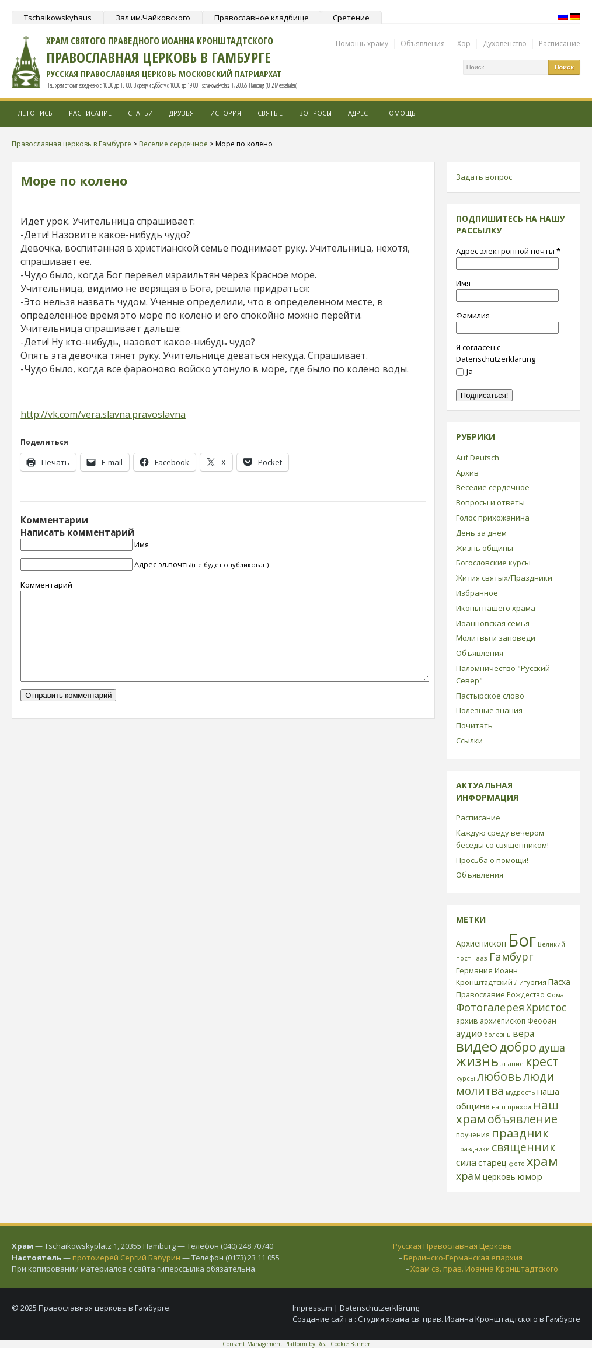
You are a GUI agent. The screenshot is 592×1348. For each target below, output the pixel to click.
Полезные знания (489, 710)
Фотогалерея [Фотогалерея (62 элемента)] (490, 1007)
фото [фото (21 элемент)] (517, 1163)
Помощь (400, 113)
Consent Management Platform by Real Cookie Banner (296, 1344)
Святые (270, 113)
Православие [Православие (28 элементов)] (480, 994)
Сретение (351, 17)
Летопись (35, 113)
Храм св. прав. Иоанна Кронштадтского (484, 1268)
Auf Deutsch (477, 457)
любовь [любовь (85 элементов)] (499, 1076)
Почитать (474, 725)
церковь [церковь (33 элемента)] (499, 1176)
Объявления (423, 43)
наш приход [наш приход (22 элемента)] (511, 1106)
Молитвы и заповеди (495, 638)
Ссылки (469, 740)
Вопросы (315, 113)
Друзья (181, 113)
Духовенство (505, 43)
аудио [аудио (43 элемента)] (469, 1033)
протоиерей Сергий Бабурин (126, 1257)
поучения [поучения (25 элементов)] (473, 1135)
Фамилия (473, 315)
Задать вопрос (484, 177)
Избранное (477, 593)
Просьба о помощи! (492, 860)
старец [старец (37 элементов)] (492, 1162)
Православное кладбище (261, 17)
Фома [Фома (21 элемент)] (555, 994)
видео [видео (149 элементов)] (476, 1046)
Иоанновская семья (493, 623)
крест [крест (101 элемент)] (542, 1061)
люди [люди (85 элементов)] (538, 1076)
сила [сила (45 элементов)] (466, 1162)
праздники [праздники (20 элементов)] (473, 1149)
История (225, 113)
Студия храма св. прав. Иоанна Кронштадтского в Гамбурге (469, 1319)
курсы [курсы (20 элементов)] (465, 1078)
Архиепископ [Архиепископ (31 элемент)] (481, 943)
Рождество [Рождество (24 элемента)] (526, 994)
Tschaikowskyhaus (58, 17)
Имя (141, 544)
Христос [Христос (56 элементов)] (546, 1007)
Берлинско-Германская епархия (463, 1257)
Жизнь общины (484, 548)
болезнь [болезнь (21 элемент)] (497, 1034)
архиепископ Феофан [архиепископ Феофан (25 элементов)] (518, 1021)
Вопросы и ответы (490, 502)
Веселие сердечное (493, 487)
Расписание (559, 43)
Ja (464, 371)
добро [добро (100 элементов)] (518, 1046)
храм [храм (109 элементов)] (542, 1161)
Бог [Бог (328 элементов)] (522, 940)
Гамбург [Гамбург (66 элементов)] (511, 956)
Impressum (312, 1307)
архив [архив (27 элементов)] (467, 1020)
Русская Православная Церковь (452, 1246)
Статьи (140, 113)
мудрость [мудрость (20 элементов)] (520, 1092)
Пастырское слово (490, 695)
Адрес (358, 113)
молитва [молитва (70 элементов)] (480, 1090)
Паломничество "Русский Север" (503, 674)
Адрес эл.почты (201, 564)
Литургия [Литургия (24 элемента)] (530, 982)
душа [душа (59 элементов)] (551, 1047)
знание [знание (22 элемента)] (512, 1063)
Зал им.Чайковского (153, 17)
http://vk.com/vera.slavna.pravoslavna (103, 414)
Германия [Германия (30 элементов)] (474, 970)
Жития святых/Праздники (504, 577)
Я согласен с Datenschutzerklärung (495, 353)
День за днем (481, 533)
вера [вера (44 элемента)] (523, 1033)
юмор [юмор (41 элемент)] (529, 1176)
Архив (467, 472)
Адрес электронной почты (508, 251)
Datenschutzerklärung (379, 1307)
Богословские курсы (493, 562)
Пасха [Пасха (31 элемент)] (559, 981)
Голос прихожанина (493, 517)
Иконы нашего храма (495, 608)
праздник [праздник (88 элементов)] (520, 1133)
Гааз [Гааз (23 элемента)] (479, 958)
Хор (464, 43)
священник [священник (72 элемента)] (523, 1147)
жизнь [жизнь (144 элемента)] (477, 1061)
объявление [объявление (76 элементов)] (522, 1119)
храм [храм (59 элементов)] (468, 1176)
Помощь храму (362, 43)
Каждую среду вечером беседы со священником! (502, 838)
